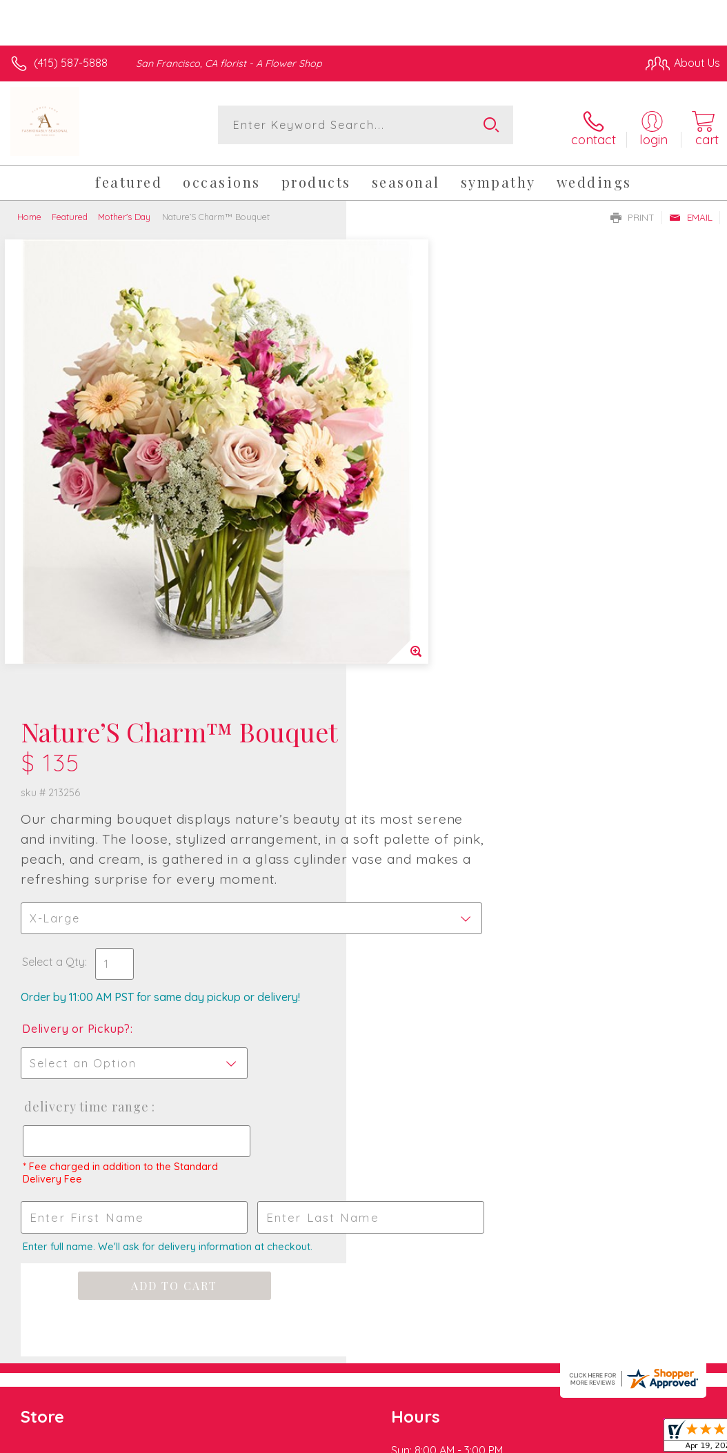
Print (632, 213)
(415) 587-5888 (71, 63)
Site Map (669, 1294)
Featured (70, 212)
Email (691, 213)
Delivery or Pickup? (422, 565)
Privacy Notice (485, 1294)
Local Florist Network (584, 1294)
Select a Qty (399, 498)
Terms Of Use (404, 1294)
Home (29, 212)
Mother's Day (124, 212)
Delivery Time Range (432, 643)
